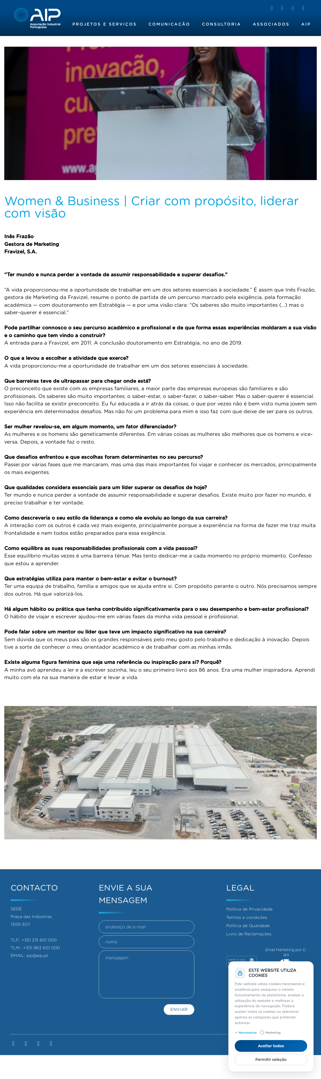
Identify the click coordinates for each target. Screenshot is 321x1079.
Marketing (270, 1032)
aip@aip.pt (37, 973)
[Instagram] (292, 8)
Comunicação (169, 24)
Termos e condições (246, 935)
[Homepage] (37, 18)
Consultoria (221, 24)
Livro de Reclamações (248, 952)
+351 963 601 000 (41, 966)
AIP (306, 24)
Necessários (246, 1032)
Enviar (178, 1034)
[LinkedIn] (272, 8)
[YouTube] (303, 8)
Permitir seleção (270, 1059)
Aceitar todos (271, 1046)
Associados (271, 24)
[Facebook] (282, 8)
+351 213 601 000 (39, 958)
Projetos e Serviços (104, 24)
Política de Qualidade (248, 943)
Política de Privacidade (249, 927)
